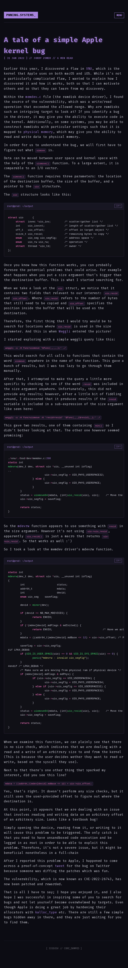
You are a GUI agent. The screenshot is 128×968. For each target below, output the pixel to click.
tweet (60, 866)
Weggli (64, 331)
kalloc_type (46, 912)
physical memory (38, 132)
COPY (118, 206)
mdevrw (23, 526)
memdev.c (33, 97)
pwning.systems (20, 15)
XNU (89, 69)
